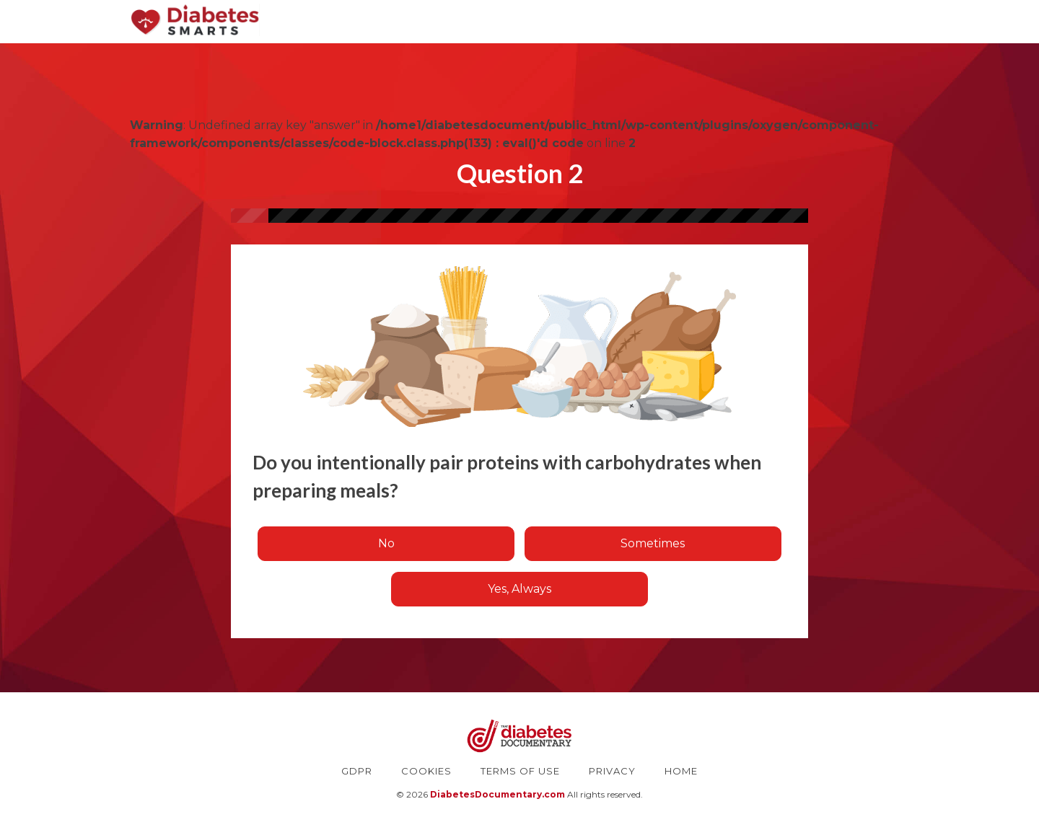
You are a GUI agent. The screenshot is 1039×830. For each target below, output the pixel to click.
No (386, 543)
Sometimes (653, 543)
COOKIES (426, 771)
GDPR (356, 771)
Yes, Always (519, 589)
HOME (681, 771)
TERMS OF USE (520, 771)
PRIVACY (612, 771)
